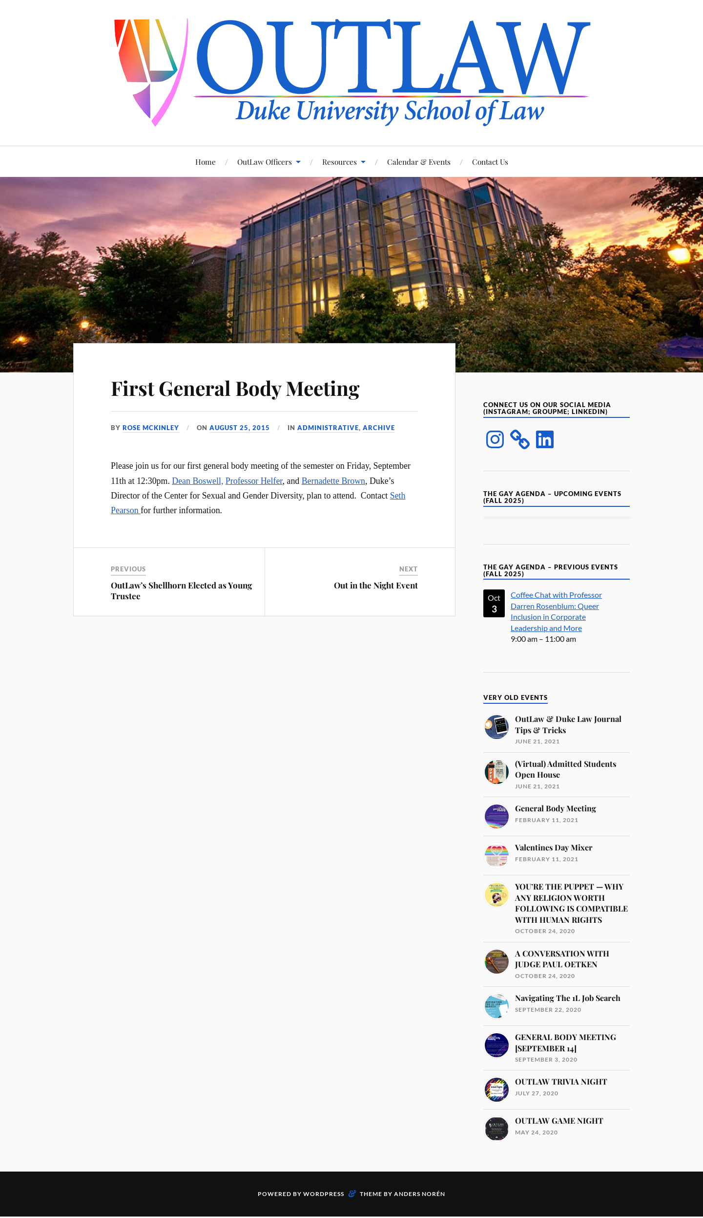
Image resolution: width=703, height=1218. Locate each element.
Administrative (328, 428)
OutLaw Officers (264, 161)
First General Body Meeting (246, 386)
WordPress (323, 1193)
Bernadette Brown (333, 481)
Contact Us (490, 161)
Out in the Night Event (376, 585)
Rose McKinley (151, 428)
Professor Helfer (254, 481)
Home (205, 161)
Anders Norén (419, 1193)
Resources (339, 161)
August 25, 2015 (239, 428)
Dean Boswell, (197, 481)
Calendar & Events (419, 161)
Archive (379, 428)
